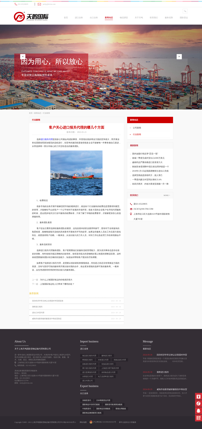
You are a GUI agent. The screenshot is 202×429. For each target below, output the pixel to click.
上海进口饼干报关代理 (110, 368)
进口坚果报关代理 (89, 372)
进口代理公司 (87, 381)
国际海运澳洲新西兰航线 (91, 413)
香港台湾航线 (120, 409)
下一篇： (53, 284)
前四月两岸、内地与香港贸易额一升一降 (150, 184)
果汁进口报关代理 (89, 368)
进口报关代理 (47, 139)
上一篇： (52, 280)
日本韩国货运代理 (103, 400)
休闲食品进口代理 (108, 372)
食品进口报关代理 (89, 356)
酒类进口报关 (37, 307)
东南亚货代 (86, 400)
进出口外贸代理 (38, 313)
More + (167, 195)
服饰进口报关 (107, 356)
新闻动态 (37, 113)
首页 (66, 18)
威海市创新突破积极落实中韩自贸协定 (47, 319)
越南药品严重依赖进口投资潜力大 (147, 162)
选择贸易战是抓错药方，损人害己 (147, 175)
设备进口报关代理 (89, 364)
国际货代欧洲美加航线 (113, 405)
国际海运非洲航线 (103, 409)
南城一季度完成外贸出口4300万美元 (148, 158)
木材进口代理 (103, 360)
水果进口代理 (87, 376)
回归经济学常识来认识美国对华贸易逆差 (47, 301)
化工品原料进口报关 (106, 376)
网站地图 (83, 422)
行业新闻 (46, 113)
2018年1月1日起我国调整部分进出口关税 (150, 171)
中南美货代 (86, 409)
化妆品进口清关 (108, 364)
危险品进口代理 (120, 360)
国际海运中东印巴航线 (91, 405)
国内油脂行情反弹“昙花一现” (145, 154)
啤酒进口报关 (87, 360)
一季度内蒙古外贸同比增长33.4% (147, 180)
